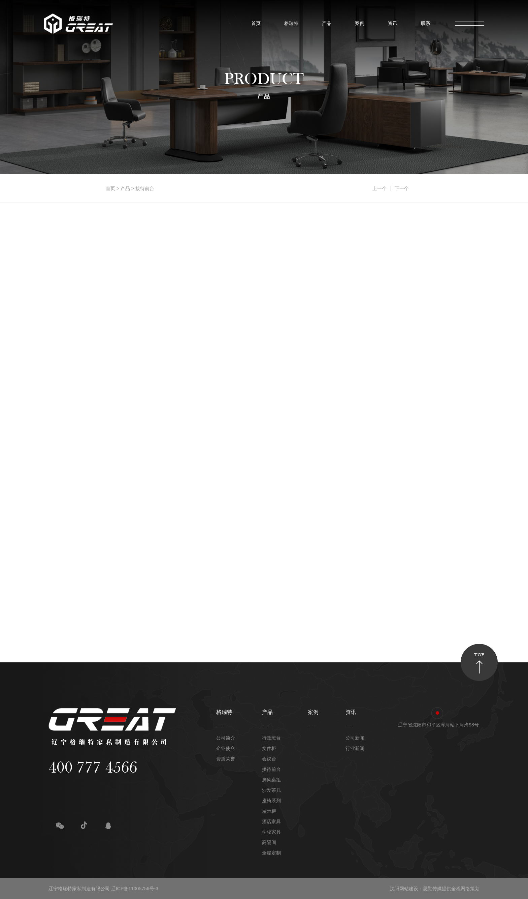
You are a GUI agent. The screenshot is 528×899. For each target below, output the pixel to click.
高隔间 (269, 842)
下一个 (402, 188)
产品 (325, 23)
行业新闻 (354, 748)
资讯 (391, 23)
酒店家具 (271, 821)
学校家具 (271, 832)
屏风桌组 (271, 779)
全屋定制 (271, 853)
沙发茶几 (271, 790)
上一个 (379, 188)
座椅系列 (271, 800)
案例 (358, 23)
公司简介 (225, 738)
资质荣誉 (225, 758)
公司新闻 (354, 738)
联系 (424, 23)
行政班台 (271, 738)
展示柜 (269, 811)
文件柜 (269, 748)
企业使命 (225, 748)
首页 (254, 23)
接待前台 (144, 188)
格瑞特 (289, 23)
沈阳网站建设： (406, 888)
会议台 (269, 758)
